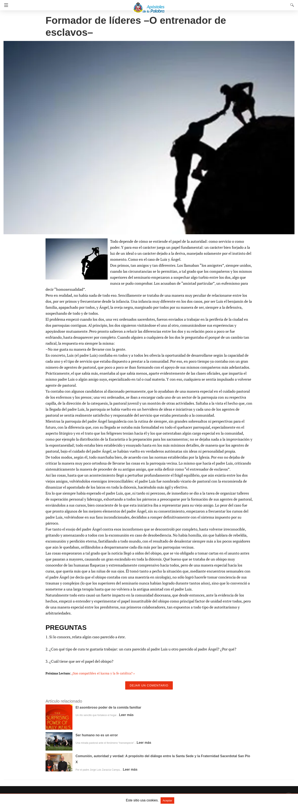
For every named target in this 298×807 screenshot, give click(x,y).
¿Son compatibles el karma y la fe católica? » (103, 673)
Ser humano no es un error (97, 735)
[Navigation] (5, 5)
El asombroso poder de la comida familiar (108, 707)
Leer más (126, 715)
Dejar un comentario (149, 685)
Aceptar (167, 800)
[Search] (291, 5)
